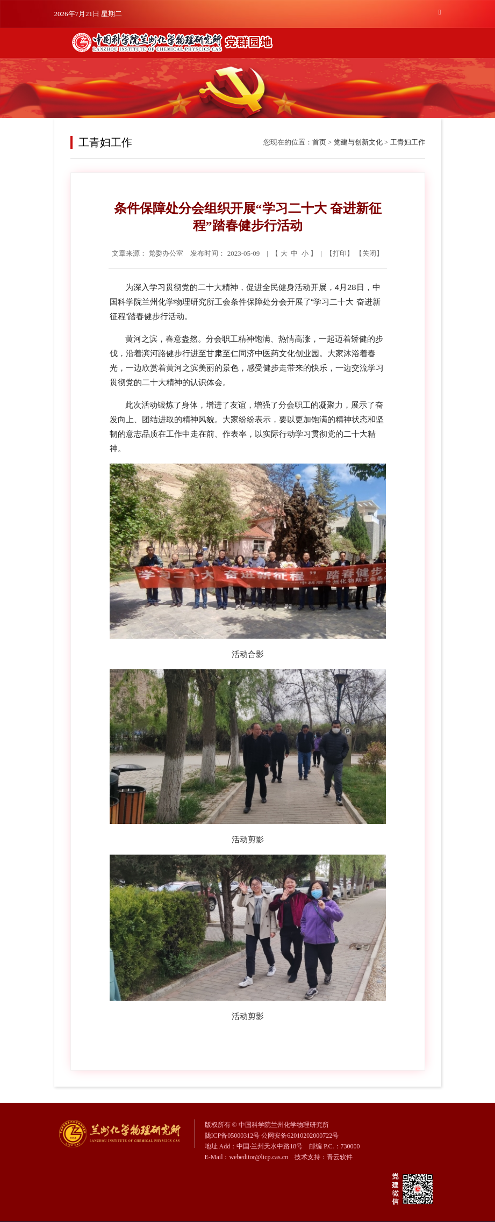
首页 (319, 142)
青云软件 (340, 1157)
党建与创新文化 (358, 142)
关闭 (369, 253)
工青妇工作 (407, 142)
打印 (340, 253)
